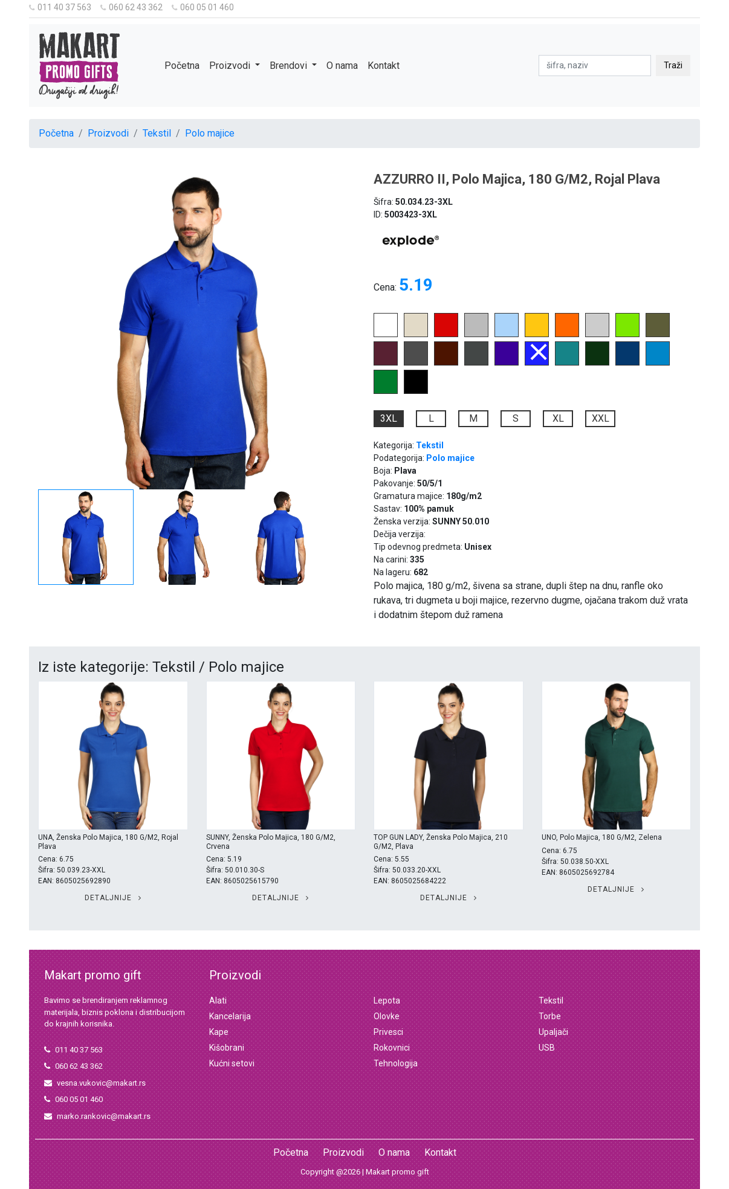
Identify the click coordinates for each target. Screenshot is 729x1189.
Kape (218, 1032)
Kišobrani (226, 1047)
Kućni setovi (231, 1063)
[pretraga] (595, 65)
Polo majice (210, 133)
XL (558, 418)
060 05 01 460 (203, 7)
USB (547, 1047)
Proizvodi (108, 133)
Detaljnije (113, 898)
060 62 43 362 (131, 7)
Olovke (387, 1016)
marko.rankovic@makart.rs (97, 1116)
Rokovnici (392, 1047)
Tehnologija (396, 1063)
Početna (181, 65)
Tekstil (157, 133)
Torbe (550, 1016)
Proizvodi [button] (231, 65)
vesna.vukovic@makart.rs (95, 1083)
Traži (673, 65)
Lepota (387, 1000)
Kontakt (384, 65)
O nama (342, 65)
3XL (388, 418)
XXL (600, 418)
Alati (218, 1000)
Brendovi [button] (289, 65)
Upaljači (553, 1032)
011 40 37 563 (60, 7)
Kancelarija (230, 1016)
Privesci (388, 1032)
